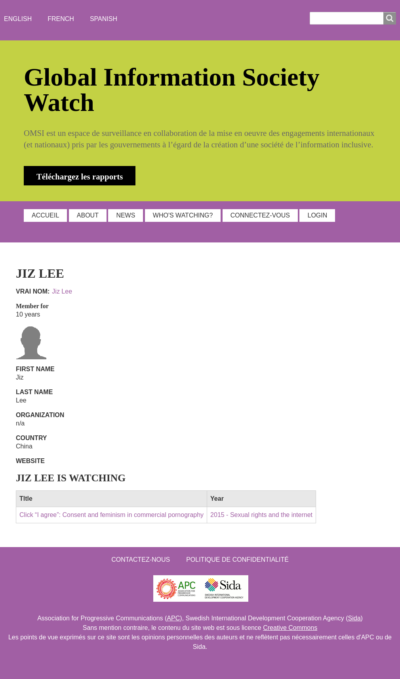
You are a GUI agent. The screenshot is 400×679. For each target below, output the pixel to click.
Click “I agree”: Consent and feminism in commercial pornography (111, 514)
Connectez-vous (260, 215)
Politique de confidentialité (237, 559)
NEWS (125, 215)
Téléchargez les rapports (79, 176)
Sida (354, 618)
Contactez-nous (140, 559)
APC (173, 618)
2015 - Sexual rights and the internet (261, 514)
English (18, 18)
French (61, 18)
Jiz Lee (62, 291)
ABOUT (88, 215)
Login (317, 215)
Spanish (103, 18)
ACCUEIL (45, 215)
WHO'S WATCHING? (183, 215)
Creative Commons (290, 627)
